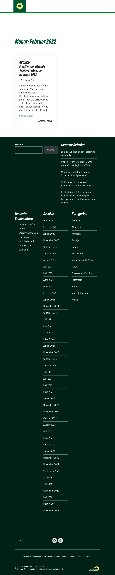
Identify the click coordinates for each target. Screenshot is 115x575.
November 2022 (51, 407)
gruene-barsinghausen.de (41, 7)
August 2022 (49, 420)
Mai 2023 (47, 381)
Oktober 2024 (50, 309)
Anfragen (76, 229)
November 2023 (51, 348)
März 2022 (48, 434)
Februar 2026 (49, 223)
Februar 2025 (49, 289)
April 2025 (48, 276)
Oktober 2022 (50, 414)
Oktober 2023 (50, 355)
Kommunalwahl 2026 (82, 256)
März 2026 (48, 216)
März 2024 (48, 335)
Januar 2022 (49, 447)
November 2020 (51, 486)
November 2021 (51, 460)
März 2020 (48, 500)
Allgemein (77, 223)
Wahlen (75, 295)
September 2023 (51, 361)
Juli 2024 (47, 315)
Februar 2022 (49, 440)
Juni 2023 (48, 374)
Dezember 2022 (51, 401)
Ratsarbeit (23, 112)
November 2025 (51, 236)
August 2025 (49, 256)
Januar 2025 (49, 295)
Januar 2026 (49, 229)
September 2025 (51, 249)
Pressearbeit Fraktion (82, 269)
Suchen (19, 140)
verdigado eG (57, 565)
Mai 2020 (47, 493)
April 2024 (48, 328)
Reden (30, 112)
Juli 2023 (47, 368)
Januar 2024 (49, 341)
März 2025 (48, 282)
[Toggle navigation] (97, 17)
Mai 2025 (47, 269)
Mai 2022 (47, 427)
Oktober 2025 (50, 243)
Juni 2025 (48, 262)
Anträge (75, 236)
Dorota (75, 243)
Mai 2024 (47, 322)
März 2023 (48, 388)
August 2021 (49, 473)
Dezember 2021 (51, 453)
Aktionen (76, 216)
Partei (75, 262)
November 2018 (51, 506)
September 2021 (51, 467)
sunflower (34, 565)
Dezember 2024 (51, 302)
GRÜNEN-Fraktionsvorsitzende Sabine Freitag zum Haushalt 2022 (32, 65)
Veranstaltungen (80, 289)
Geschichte (77, 249)
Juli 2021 (47, 480)
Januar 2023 (49, 394)
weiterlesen (45, 117)
